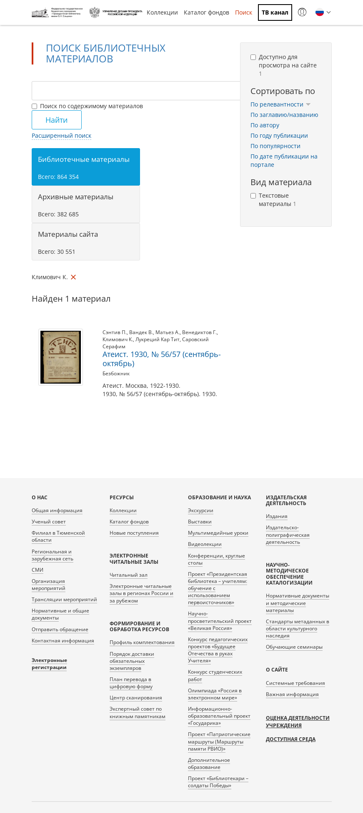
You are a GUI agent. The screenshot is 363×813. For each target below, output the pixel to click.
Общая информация (57, 510)
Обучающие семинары (294, 646)
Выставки (200, 521)
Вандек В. (141, 332)
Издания (277, 516)
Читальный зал (129, 574)
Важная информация (292, 694)
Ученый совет (49, 521)
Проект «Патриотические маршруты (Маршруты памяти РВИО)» (219, 741)
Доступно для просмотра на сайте (283, 65)
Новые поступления (134, 532)
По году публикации (279, 135)
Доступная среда (290, 739)
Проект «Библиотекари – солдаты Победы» (218, 782)
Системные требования (295, 683)
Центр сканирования (136, 697)
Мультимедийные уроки (218, 532)
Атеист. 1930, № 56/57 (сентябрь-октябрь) (162, 358)
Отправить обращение (60, 629)
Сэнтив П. (115, 332)
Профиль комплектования (142, 642)
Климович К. (118, 339)
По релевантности (280, 104)
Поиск (243, 12)
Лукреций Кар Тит (157, 339)
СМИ (37, 569)
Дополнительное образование (209, 763)
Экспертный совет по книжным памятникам (137, 712)
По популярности (275, 146)
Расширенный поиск (61, 135)
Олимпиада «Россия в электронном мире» (215, 694)
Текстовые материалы (273, 199)
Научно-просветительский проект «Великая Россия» (220, 620)
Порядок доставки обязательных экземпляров (132, 661)
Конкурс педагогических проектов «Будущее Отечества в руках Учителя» (218, 650)
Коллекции (162, 12)
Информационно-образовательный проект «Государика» (219, 715)
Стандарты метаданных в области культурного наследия (297, 628)
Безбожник (116, 373)
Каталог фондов (206, 12)
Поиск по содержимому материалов (87, 106)
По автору (264, 125)
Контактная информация (63, 640)
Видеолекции (205, 544)
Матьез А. (167, 332)
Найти (56, 120)
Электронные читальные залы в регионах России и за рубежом (141, 593)
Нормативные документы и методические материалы (297, 602)
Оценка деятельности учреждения (298, 721)
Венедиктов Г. (199, 332)
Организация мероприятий (48, 585)
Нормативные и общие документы (60, 614)
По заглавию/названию (284, 115)
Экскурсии (200, 510)
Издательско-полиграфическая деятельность (288, 534)
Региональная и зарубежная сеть (52, 555)
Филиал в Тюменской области (58, 536)
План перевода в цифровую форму (131, 683)
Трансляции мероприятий (64, 599)
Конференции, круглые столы (216, 559)
